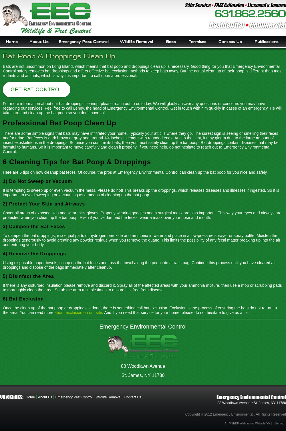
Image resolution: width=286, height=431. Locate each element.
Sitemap (279, 423)
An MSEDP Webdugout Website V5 (247, 423)
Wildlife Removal (136, 42)
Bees (171, 42)
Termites (197, 42)
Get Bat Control (37, 89)
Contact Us (230, 42)
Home (12, 42)
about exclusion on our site (78, 312)
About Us (39, 42)
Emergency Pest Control (84, 42)
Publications (267, 42)
